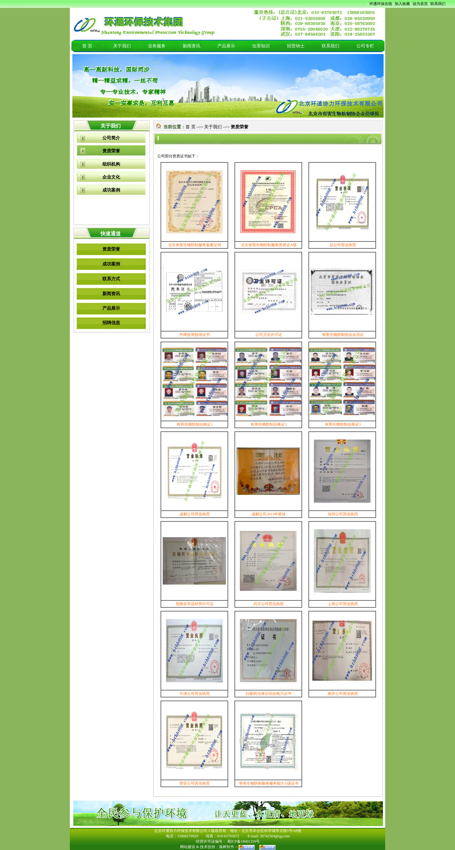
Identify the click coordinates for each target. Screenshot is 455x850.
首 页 (87, 46)
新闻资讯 (191, 46)
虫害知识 (261, 46)
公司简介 (111, 138)
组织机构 (111, 164)
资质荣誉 (111, 151)
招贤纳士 (296, 46)
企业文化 (111, 177)
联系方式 (111, 278)
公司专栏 (365, 46)
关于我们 (122, 46)
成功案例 (111, 190)
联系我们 (330, 46)
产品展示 (226, 46)
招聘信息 (111, 322)
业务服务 (157, 46)
